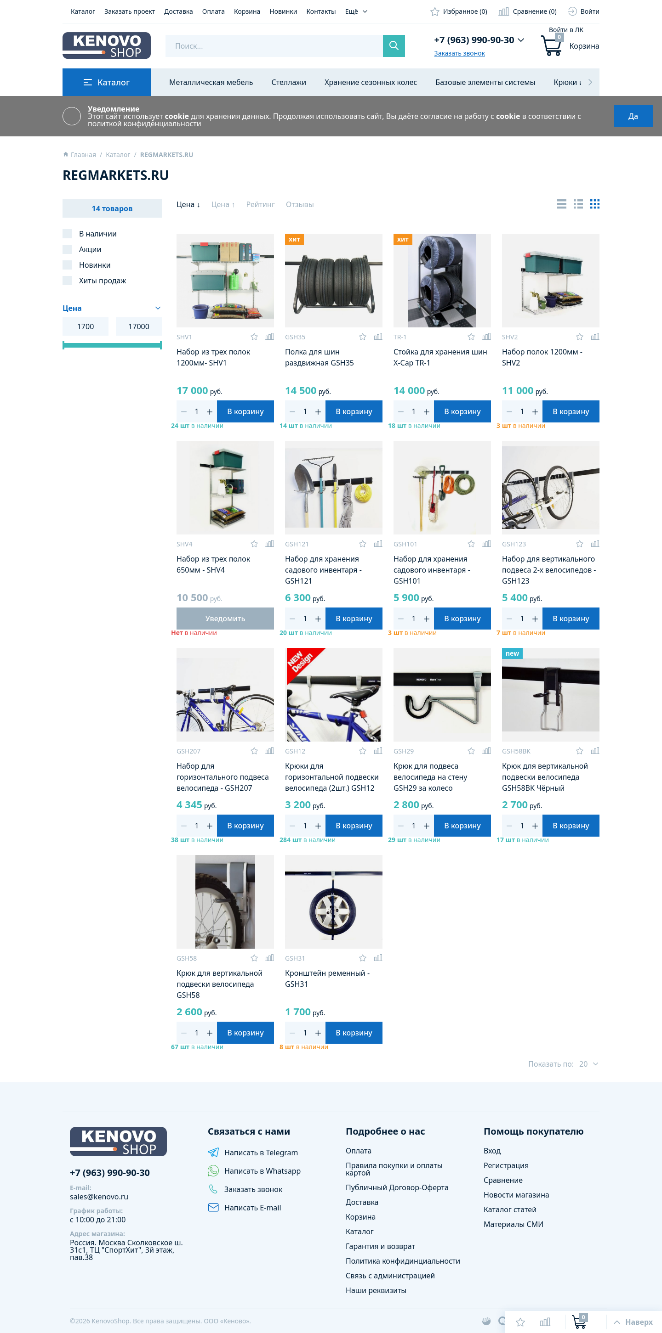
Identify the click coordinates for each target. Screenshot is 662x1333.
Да (633, 116)
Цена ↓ (189, 204)
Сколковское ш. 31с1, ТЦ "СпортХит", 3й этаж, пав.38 (126, 1250)
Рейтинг (261, 204)
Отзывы (300, 204)
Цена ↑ (224, 204)
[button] (590, 82)
